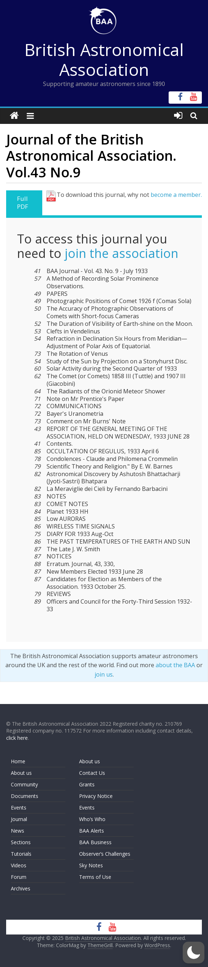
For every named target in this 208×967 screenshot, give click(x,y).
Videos (18, 865)
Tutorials (21, 853)
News (17, 830)
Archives (20, 888)
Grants (87, 784)
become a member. (176, 195)
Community (24, 784)
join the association (121, 253)
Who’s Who (92, 819)
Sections (21, 842)
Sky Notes (91, 865)
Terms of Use (95, 876)
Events (18, 807)
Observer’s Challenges (104, 853)
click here (17, 737)
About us (21, 772)
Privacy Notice (96, 796)
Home (18, 761)
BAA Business (95, 842)
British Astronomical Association (104, 59)
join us (104, 674)
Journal (19, 819)
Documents (24, 796)
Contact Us (92, 772)
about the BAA (175, 665)
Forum (18, 876)
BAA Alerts (91, 830)
